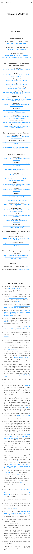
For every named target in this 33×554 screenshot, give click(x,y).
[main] (16, 14)
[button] (2, 2)
